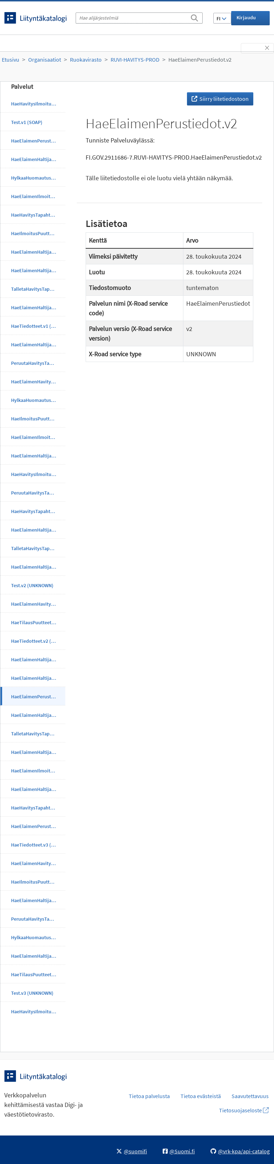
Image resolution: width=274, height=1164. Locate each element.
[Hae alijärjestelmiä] (139, 18)
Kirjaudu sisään (246, 19)
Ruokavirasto (86, 59)
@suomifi (131, 1151)
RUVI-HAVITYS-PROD (135, 59)
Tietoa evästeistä (201, 1096)
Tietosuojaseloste (244, 1110)
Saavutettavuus (250, 1096)
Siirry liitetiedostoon (220, 98)
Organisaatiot (44, 59)
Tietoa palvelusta (149, 1096)
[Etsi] (194, 16)
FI (222, 18)
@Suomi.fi (179, 1151)
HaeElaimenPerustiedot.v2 (200, 59)
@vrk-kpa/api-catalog (240, 1151)
